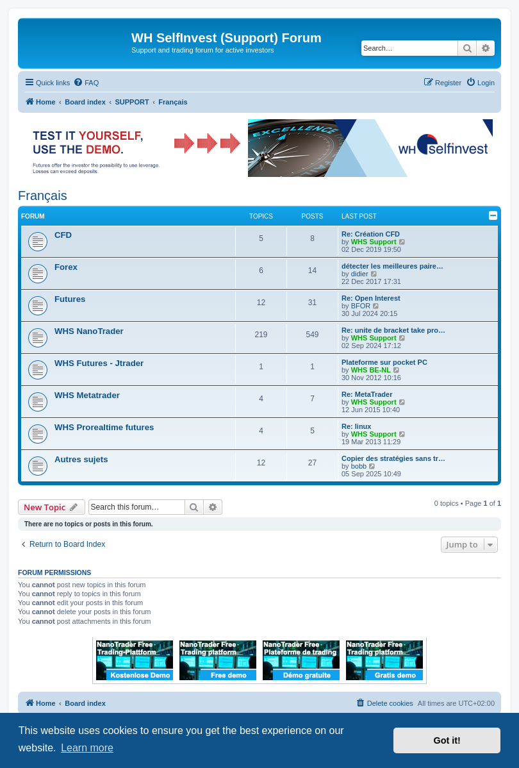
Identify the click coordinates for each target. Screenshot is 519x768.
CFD (63, 235)
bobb (359, 466)
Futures (69, 299)
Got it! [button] (447, 740)
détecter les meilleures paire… (392, 266)
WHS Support (374, 242)
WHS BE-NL (371, 370)
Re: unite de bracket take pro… (393, 330)
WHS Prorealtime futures (104, 427)
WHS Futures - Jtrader (99, 363)
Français (42, 195)
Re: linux (356, 426)
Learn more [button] (87, 747)
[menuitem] (86, 82)
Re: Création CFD (371, 234)
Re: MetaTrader (367, 394)
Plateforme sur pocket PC (384, 362)
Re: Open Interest (371, 298)
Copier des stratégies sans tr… (393, 458)
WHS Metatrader (87, 395)
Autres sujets (81, 459)
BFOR (361, 306)
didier (359, 274)
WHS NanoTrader (89, 331)
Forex (66, 267)
